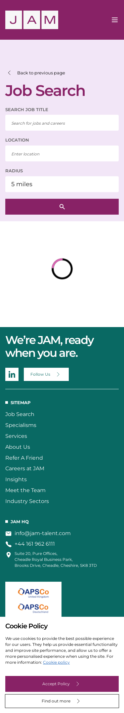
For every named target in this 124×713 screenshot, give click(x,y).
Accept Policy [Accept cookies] (56, 683)
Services (16, 436)
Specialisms (20, 425)
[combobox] (62, 153)
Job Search (19, 414)
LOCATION (17, 140)
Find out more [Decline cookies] (56, 700)
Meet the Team (25, 490)
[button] (35, 73)
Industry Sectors (27, 501)
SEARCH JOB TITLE (26, 109)
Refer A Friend (24, 458)
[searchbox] (62, 123)
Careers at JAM (24, 468)
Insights (16, 479)
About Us (17, 447)
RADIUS (14, 170)
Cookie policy (56, 662)
